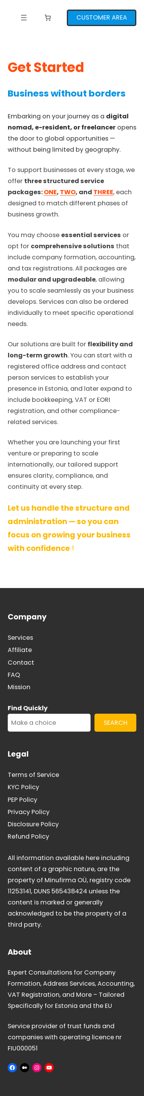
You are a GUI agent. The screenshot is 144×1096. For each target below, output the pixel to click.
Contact (21, 662)
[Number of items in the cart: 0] (47, 17)
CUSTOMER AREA (101, 17)
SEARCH (115, 722)
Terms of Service (33, 774)
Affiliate (20, 649)
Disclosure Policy (33, 824)
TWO (68, 192)
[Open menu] (23, 17)
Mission (19, 687)
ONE (50, 192)
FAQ (14, 674)
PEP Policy (22, 799)
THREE (103, 192)
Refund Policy (28, 836)
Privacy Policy (29, 812)
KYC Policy (23, 787)
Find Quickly (28, 708)
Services (20, 637)
